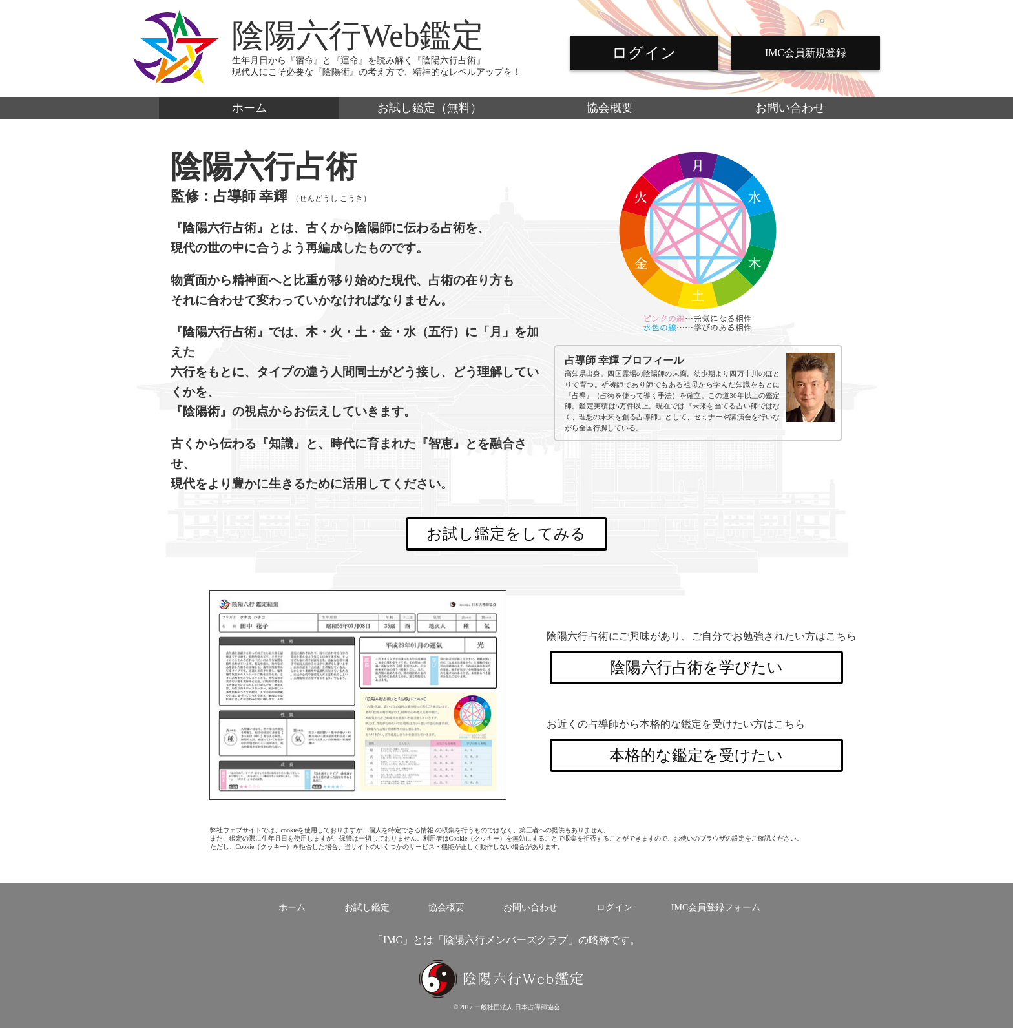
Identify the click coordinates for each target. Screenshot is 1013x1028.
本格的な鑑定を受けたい (696, 755)
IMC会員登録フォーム (715, 907)
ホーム (249, 107)
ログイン (644, 53)
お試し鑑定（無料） (429, 107)
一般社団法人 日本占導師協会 (517, 1007)
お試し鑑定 (367, 907)
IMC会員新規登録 (805, 52)
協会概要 (610, 107)
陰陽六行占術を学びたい (696, 667)
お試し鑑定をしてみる (506, 533)
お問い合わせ (790, 107)
